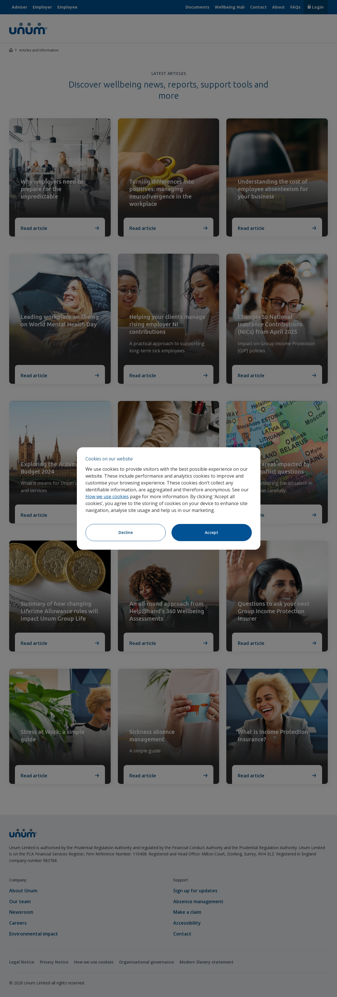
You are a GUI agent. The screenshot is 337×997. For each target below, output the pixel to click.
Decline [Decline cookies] (125, 532)
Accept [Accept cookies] (211, 532)
